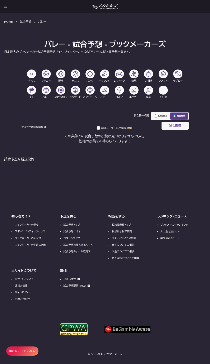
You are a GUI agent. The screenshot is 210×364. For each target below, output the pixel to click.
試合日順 (175, 125)
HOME (8, 21)
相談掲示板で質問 (122, 231)
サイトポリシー (23, 292)
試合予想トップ (72, 224)
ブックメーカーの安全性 (28, 238)
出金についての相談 (123, 244)
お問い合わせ (22, 299)
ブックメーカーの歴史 (27, 224)
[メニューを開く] (5, 6)
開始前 (160, 116)
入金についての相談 (123, 251)
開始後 (179, 116)
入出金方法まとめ (170, 231)
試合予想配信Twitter (77, 285)
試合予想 (25, 21)
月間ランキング (72, 238)
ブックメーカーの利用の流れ (30, 244)
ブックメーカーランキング (174, 224)
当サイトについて (24, 279)
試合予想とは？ (72, 231)
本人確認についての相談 (125, 258)
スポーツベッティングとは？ (30, 231)
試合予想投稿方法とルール (78, 244)
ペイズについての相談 (124, 238)
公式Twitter (72, 279)
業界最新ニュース (170, 238)
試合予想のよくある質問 (77, 251)
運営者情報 (21, 285)
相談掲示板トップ (121, 224)
